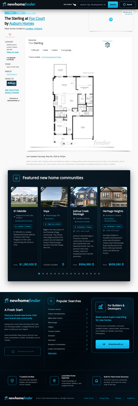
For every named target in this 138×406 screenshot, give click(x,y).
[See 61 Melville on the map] (35, 264)
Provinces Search (54, 309)
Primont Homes (83, 221)
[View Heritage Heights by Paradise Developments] (113, 197)
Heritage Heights (113, 211)
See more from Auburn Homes (12, 91)
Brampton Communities (56, 344)
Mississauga (52, 322)
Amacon (50, 218)
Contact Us (131, 398)
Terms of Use (88, 398)
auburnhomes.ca (12, 74)
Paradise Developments (110, 219)
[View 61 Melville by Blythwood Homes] (24, 197)
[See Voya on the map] (63, 264)
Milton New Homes (55, 318)
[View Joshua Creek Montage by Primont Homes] (84, 197)
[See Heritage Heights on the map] (122, 264)
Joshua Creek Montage (81, 212)
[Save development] (34, 191)
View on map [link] (13, 52)
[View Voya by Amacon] (54, 197)
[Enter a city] (93, 5)
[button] (113, 5)
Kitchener (51, 336)
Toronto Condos (54, 331)
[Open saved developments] (127, 5)
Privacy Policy (104, 398)
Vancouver (52, 340)
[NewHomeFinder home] (23, 300)
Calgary (50, 327)
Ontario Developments (56, 314)
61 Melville (20, 211)
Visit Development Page (51, 57)
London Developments (56, 349)
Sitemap (118, 398)
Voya (46, 211)
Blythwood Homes (25, 221)
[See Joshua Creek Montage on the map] (93, 264)
